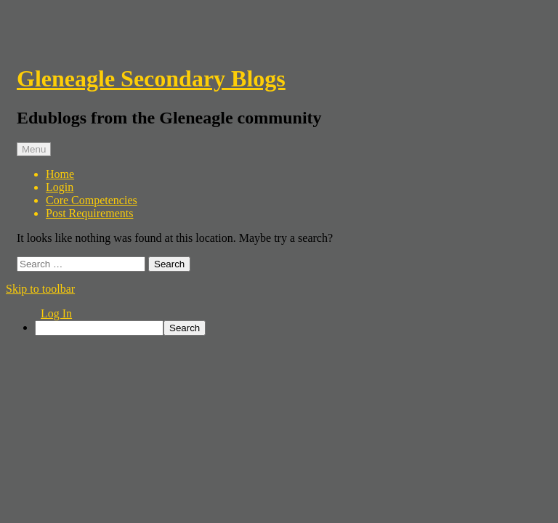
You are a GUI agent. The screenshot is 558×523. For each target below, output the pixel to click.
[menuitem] (293, 328)
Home (60, 174)
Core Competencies (91, 200)
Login (59, 187)
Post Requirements (89, 213)
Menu (34, 149)
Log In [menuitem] (56, 313)
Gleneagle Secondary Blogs (151, 78)
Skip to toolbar (40, 289)
